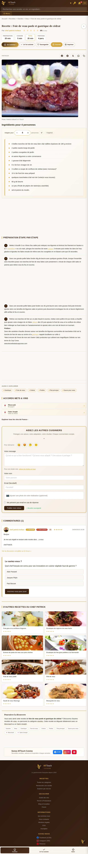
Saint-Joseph (22, 724)
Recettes (12, 19)
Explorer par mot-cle (44, 789)
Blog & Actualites (44, 804)
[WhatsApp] (78, 56)
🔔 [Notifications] (80, 2)
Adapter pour (9, 133)
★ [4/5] (34, 30)
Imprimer (69, 44)
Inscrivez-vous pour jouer (17, 591)
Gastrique (7, 390)
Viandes (20, 19)
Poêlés (42, 390)
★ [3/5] (31, 30)
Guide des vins (44, 798)
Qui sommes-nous (44, 816)
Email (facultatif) (10, 483)
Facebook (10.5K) (44, 838)
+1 (50, 529)
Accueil (4, 19)
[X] (73, 56)
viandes (40, 721)
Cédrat (32, 390)
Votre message (10, 451)
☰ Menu (6, 13)
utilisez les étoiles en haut (27, 469)
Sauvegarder (42, 44)
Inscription (44, 829)
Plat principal (53, 390)
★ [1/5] (24, 30)
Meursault (8, 724)
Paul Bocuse (11, 583)
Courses (57, 44)
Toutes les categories (44, 782)
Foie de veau (20, 390)
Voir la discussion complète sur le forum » (16, 551)
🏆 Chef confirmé (42, 529)
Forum (44, 807)
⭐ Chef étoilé (30, 529)
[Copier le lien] (84, 56)
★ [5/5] (37, 30)
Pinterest (41, 844)
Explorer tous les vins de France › (15, 419)
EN (85, 3)
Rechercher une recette (44, 785)
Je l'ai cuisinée (27, 44)
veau (15, 721)
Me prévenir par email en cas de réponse (21, 502)
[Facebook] (62, 56)
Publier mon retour (14, 508)
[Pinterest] (67, 56)
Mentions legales (44, 822)
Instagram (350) (43, 841)
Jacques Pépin (12, 578)
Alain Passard (12, 572)
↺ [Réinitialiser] (41, 133)
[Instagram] (67, 752)
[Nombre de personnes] (22, 133)
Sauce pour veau (69, 390)
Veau (27, 19)
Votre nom (8, 473)
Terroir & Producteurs (44, 801)
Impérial (49, 133)
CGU (44, 825)
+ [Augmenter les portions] (28, 132)
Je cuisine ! (10, 44)
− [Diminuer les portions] (17, 132)
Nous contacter (44, 819)
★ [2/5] (27, 30)
